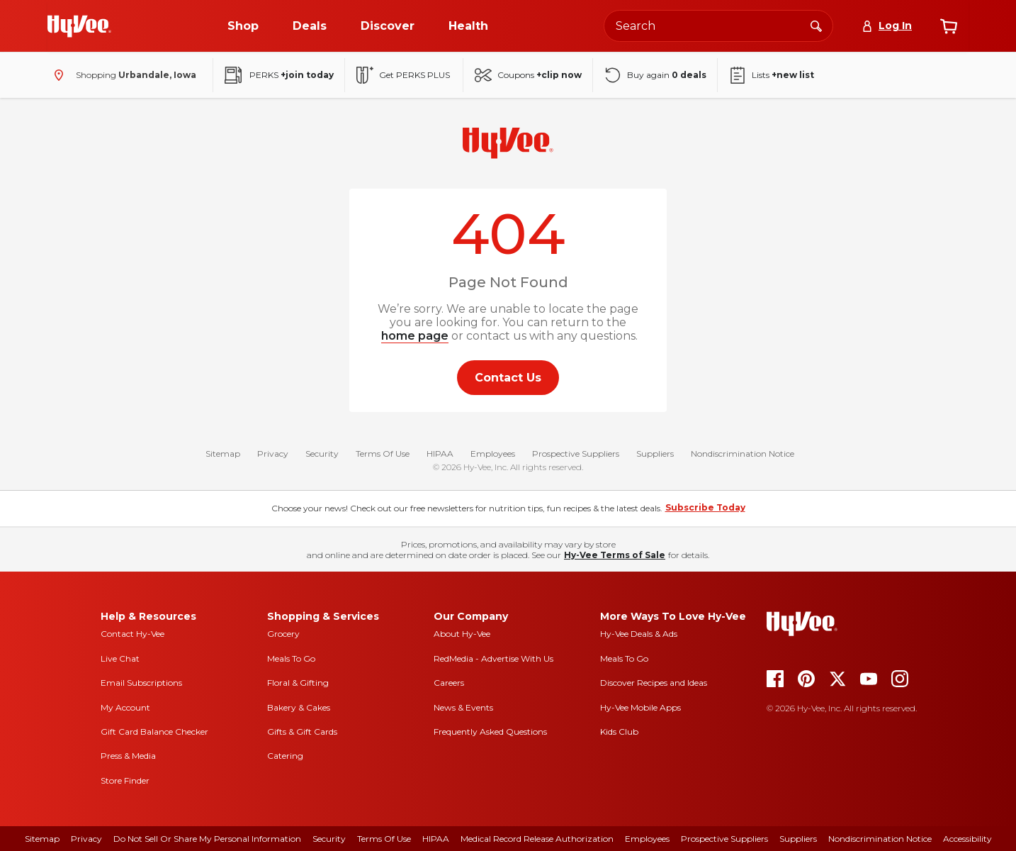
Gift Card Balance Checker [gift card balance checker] (154, 731)
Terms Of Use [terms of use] (384, 838)
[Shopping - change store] (121, 75)
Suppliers (655, 453)
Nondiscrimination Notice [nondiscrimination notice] (880, 838)
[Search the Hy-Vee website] (718, 26)
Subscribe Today (705, 507)
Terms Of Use (383, 453)
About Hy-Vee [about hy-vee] (462, 633)
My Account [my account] (125, 707)
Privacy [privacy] (86, 838)
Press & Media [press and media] (128, 755)
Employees (492, 453)
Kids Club (619, 731)
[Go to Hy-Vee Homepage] (79, 26)
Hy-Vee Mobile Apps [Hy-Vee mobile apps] (640, 707)
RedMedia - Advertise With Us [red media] (493, 658)
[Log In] (886, 25)
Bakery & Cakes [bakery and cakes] (298, 707)
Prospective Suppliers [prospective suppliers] (724, 838)
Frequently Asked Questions (490, 731)
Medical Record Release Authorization (537, 838)
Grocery (283, 633)
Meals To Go (291, 658)
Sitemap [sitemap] (42, 838)
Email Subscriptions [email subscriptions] (141, 682)
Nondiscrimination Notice (742, 453)
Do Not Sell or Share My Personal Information (207, 838)
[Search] (816, 25)
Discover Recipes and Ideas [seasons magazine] (653, 682)
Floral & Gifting (298, 682)
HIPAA (440, 453)
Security (322, 453)
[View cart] (949, 26)
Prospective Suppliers (575, 453)
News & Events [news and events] (463, 707)
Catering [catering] (285, 755)
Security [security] (329, 838)
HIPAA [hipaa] (435, 838)
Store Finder (125, 780)
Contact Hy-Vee (132, 633)
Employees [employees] (647, 838)
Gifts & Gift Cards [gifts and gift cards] (302, 731)
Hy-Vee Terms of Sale (614, 555)
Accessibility (967, 838)
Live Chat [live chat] (120, 658)
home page (414, 336)
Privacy (272, 453)
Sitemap (222, 453)
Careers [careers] (449, 682)
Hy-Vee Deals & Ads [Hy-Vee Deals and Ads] (638, 633)
